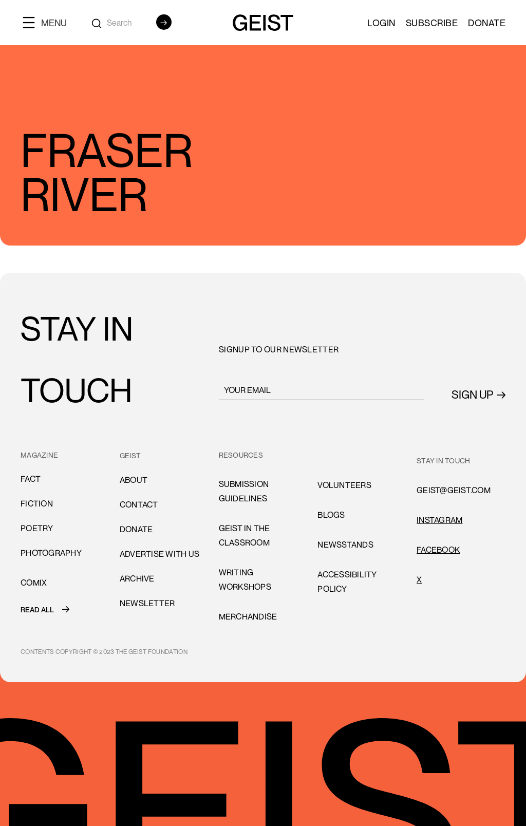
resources (241, 454)
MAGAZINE (39, 454)
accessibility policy (347, 581)
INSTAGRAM (439, 520)
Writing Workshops (245, 579)
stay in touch (443, 460)
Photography (51, 553)
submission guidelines (244, 491)
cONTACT (139, 504)
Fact (31, 479)
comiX (34, 582)
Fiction (37, 503)
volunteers (344, 485)
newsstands (345, 544)
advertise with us (159, 554)
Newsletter (147, 603)
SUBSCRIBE (432, 22)
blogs (331, 515)
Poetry (37, 528)
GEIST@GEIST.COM (454, 490)
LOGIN (381, 22)
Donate (486, 22)
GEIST (130, 455)
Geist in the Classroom (244, 535)
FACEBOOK (438, 550)
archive (137, 578)
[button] (49, 22)
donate (136, 529)
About (133, 480)
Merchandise (248, 616)
